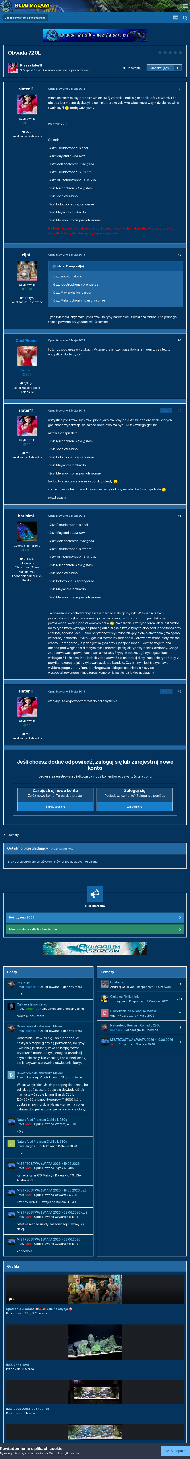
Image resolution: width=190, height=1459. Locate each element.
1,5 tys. (26, 383)
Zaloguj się (134, 806)
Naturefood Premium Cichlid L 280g (42, 1119)
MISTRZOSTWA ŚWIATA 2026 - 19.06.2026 (48, 1163)
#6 (179, 691)
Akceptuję (175, 1451)
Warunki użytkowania (64, 1453)
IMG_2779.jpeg (17, 1364)
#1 (179, 88)
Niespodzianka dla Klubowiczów (33, 929)
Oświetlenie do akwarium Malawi (40, 1026)
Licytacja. (23, 982)
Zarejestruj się (55, 806)
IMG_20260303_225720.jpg (27, 1408)
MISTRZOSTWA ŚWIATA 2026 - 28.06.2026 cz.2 (52, 1212)
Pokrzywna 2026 (22, 917)
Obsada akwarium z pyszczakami (65, 70)
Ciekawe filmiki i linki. (32, 1004)
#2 (179, 254)
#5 (179, 515)
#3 (179, 340)
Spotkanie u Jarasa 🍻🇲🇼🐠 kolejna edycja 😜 (39, 1309)
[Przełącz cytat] (54, 266)
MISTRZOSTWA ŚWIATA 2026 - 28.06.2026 (48, 1239)
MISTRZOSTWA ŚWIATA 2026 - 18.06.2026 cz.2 (52, 1190)
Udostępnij (131, 68)
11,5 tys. (27, 298)
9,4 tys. (27, 558)
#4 (179, 410)
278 (26, 131)
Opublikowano (61, 986)
